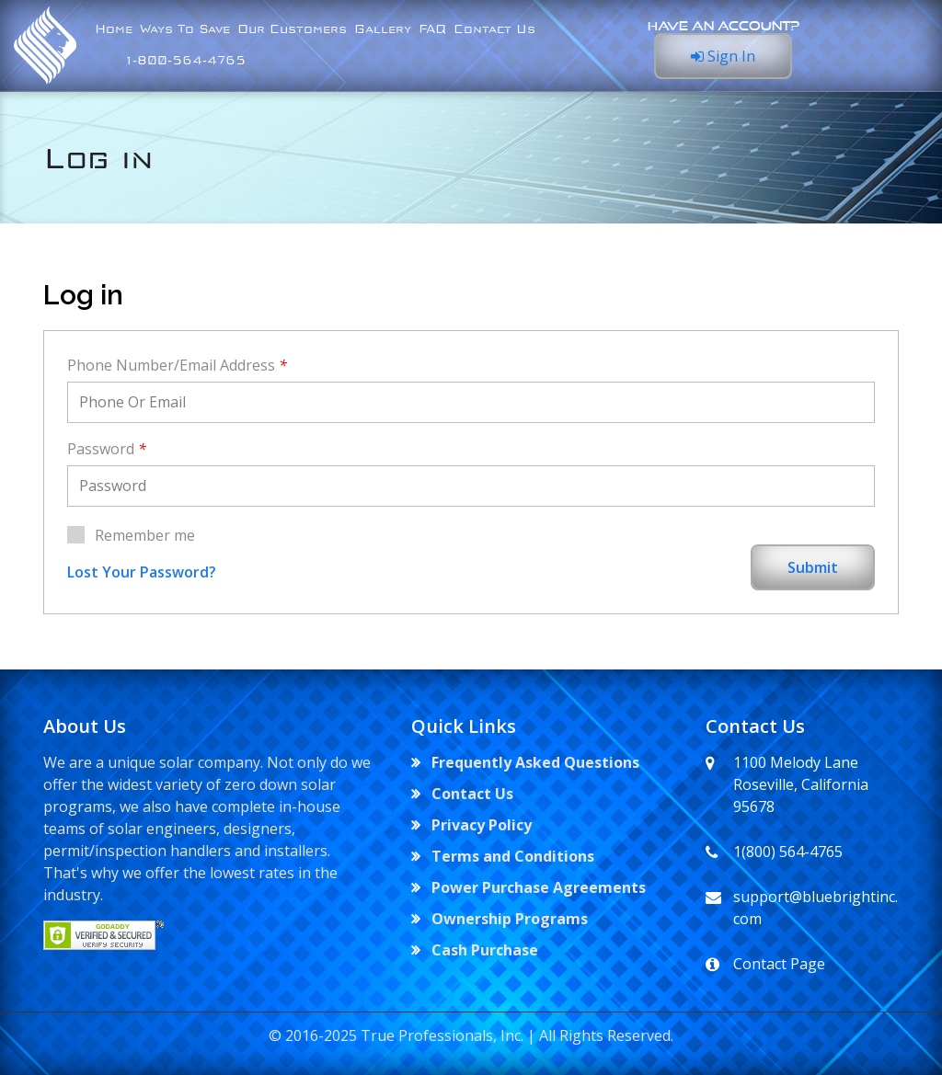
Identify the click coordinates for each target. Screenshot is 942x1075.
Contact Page (779, 964)
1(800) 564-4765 (788, 851)
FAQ (432, 29)
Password (106, 449)
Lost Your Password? (141, 572)
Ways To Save (185, 29)
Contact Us (494, 29)
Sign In (723, 56)
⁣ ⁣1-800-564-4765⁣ (170, 60)
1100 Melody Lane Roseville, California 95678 (800, 784)
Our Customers (292, 29)
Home (113, 29)
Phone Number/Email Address (177, 365)
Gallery (382, 29)
